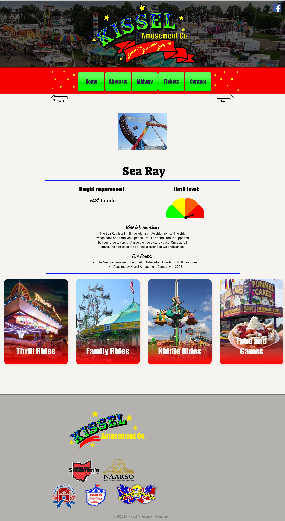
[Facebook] (277, 8)
